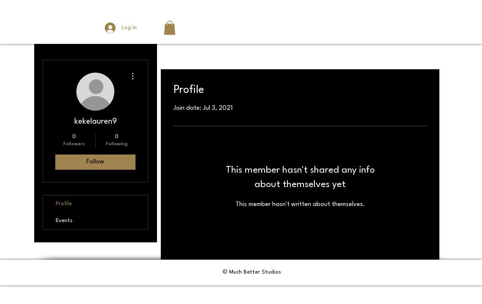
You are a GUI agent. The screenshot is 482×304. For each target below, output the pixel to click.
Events (64, 220)
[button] (170, 28)
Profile (64, 203)
